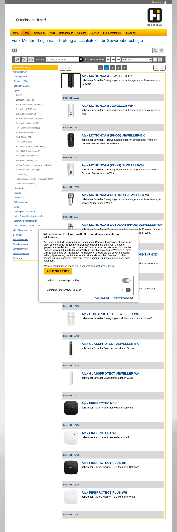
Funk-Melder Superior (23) (27, 123)
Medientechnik (20, 239)
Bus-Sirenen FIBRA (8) (26, 114)
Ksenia (18, 193)
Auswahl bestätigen (123, 297)
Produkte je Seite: (95, 59)
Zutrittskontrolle (21, 249)
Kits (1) (19, 95)
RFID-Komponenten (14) (26, 160)
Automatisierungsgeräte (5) (28, 170)
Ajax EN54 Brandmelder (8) (28, 151)
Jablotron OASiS (22, 86)
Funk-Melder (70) (24, 137)
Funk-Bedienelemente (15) (27, 132)
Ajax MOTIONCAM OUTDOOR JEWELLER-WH (116, 195)
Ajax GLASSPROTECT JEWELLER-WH (111, 373)
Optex (17, 207)
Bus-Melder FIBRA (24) (26, 109)
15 (108, 59)
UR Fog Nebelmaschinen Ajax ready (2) (33, 165)
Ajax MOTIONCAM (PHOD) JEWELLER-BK (113, 135)
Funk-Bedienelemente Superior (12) (31, 118)
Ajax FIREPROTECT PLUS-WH (104, 492)
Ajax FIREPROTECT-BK (99, 403)
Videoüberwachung (22, 230)
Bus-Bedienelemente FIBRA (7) (29, 104)
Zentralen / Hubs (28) (25, 100)
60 (118, 59)
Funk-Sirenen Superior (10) (28, 128)
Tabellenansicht (160, 59)
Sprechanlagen (21, 244)
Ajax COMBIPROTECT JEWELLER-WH (110, 314)
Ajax (17, 90)
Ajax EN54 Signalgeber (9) (27, 156)
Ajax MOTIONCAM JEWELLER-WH (107, 105)
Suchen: (40, 59)
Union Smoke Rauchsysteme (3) (28, 216)
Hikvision (19, 188)
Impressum (39, 32)
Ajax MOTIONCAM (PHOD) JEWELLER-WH (114, 165)
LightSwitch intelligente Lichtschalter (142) (34, 179)
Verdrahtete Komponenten (26, 221)
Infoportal (131, 32)
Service (95, 32)
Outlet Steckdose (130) (26, 184)
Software (18, 258)
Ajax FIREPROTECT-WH (100, 433)
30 (113, 59)
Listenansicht (155, 59)
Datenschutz (66, 32)
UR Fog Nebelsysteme (25, 211)
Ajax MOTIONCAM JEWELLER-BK (107, 76)
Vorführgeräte (21, 76)
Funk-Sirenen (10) (24, 142)
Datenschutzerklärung (102, 266)
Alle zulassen (58, 271)
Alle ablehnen (102, 297)
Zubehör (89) (21, 174)
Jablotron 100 (21, 81)
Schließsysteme (21, 253)
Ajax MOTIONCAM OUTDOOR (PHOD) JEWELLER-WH (122, 224)
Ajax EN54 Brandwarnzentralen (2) (31, 146)
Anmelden (159, 2)
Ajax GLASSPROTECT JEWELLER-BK (110, 343)
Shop (26, 32)
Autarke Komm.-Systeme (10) (27, 225)
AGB (52, 32)
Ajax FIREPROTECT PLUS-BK (104, 463)
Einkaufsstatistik (112, 32)
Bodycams (18, 235)
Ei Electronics (21, 202)
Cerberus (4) (19, 198)
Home (15, 32)
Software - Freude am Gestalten (155, 17)
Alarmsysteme (20, 72)
